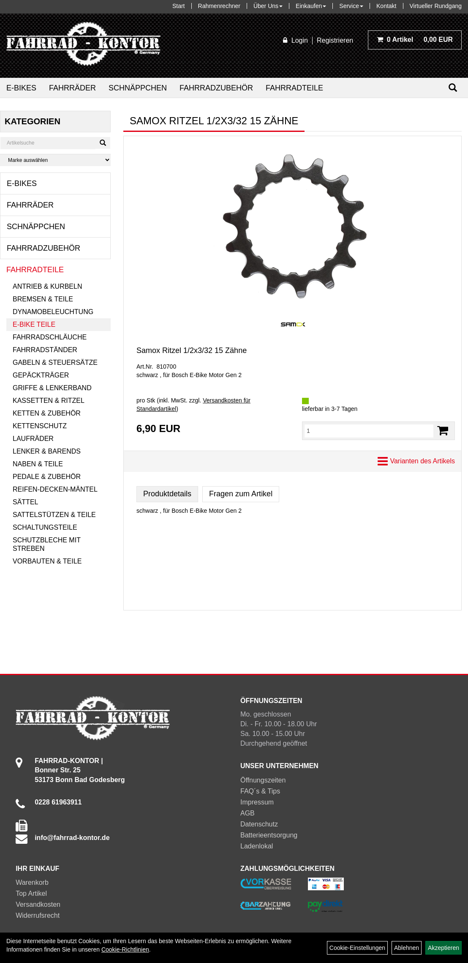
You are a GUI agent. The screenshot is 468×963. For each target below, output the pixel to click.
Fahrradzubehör (216, 88)
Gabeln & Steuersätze (55, 362)
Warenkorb (32, 882)
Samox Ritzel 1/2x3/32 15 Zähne (191, 350)
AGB (247, 813)
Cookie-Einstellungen (357, 947)
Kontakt (386, 6)
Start (178, 6)
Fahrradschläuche (50, 337)
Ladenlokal (256, 846)
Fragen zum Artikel (240, 494)
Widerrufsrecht (38, 915)
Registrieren (335, 40)
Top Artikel (31, 893)
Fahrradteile (294, 88)
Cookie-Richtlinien (125, 949)
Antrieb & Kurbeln (47, 286)
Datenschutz (259, 824)
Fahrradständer (45, 349)
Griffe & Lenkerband (52, 387)
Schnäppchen (138, 88)
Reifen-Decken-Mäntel (55, 489)
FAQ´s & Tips (260, 791)
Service (351, 6)
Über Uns (268, 6)
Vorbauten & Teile (47, 561)
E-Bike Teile (34, 324)
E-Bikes (21, 88)
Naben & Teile (38, 464)
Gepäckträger (41, 375)
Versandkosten (38, 904)
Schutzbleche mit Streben (47, 544)
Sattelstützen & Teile (54, 514)
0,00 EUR (415, 39)
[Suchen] (453, 88)
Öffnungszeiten (263, 780)
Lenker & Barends (47, 451)
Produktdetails (167, 494)
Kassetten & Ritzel (48, 400)
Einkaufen (311, 6)
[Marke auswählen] (55, 160)
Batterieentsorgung (268, 835)
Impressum (257, 802)
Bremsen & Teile (43, 299)
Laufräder (33, 438)
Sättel (25, 502)
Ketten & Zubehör (47, 413)
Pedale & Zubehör (47, 476)
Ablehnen (406, 947)
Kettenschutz (40, 426)
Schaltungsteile (45, 527)
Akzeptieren (443, 947)
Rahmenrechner (219, 6)
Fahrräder (72, 88)
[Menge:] (369, 431)
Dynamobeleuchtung (53, 311)
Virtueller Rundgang (436, 6)
